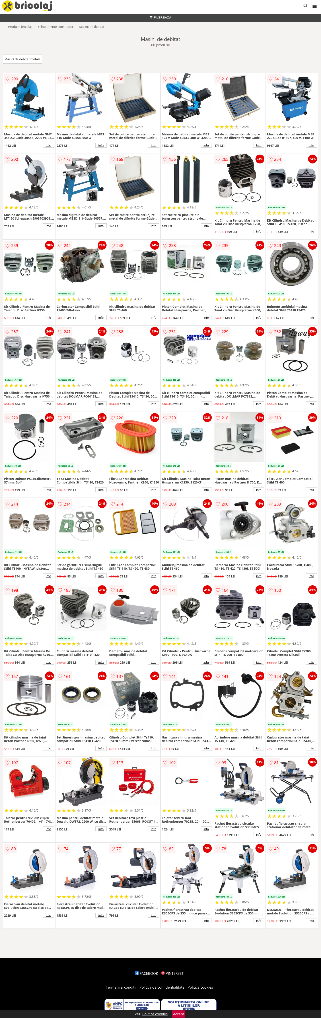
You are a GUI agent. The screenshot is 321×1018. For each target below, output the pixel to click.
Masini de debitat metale (22, 59)
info (48, 145)
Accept (178, 1014)
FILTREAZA (160, 17)
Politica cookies (200, 987)
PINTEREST (172, 973)
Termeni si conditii (121, 987)
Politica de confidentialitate (162, 987)
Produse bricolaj (20, 26)
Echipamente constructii (55, 26)
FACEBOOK (146, 973)
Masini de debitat (91, 26)
